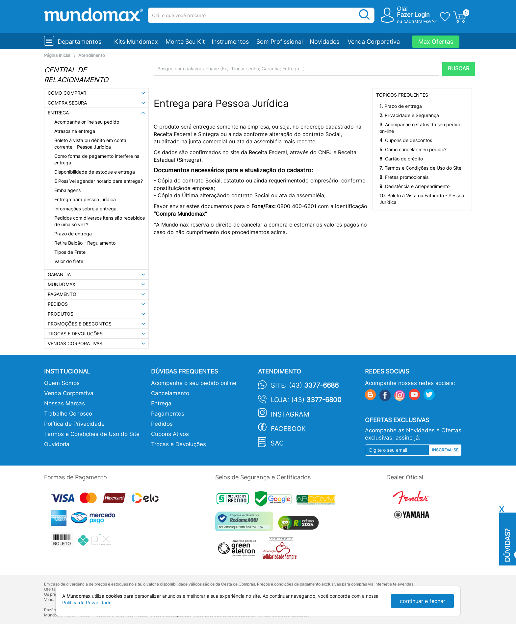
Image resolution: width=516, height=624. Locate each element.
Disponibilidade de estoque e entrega (94, 172)
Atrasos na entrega (74, 131)
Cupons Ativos (170, 434)
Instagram (290, 414)
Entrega (161, 403)
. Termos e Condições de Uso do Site (420, 168)
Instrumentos (230, 41)
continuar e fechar (422, 601)
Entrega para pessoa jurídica (85, 199)
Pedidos (162, 423)
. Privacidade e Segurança (409, 115)
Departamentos (79, 41)
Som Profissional (279, 41)
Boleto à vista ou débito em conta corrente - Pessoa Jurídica (90, 143)
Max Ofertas (435, 41)
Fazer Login (413, 14)
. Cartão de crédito (401, 158)
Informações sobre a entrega (85, 208)
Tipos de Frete (70, 252)
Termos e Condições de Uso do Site (92, 434)
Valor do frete (68, 261)
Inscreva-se (445, 449)
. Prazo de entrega (400, 106)
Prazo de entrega (73, 233)
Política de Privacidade (74, 423)
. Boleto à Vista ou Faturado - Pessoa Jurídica (421, 199)
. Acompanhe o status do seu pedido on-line (420, 128)
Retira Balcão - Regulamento (85, 243)
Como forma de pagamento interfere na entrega (97, 159)
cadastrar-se (417, 21)
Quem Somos (62, 383)
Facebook (288, 429)
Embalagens (67, 190)
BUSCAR (458, 68)
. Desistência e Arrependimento (414, 186)
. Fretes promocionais (403, 177)
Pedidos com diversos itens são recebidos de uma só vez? (99, 221)
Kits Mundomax (136, 41)
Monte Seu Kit (185, 41)
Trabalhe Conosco (68, 413)
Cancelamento (170, 393)
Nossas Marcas (64, 403)
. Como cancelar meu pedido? (413, 149)
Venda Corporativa (374, 41)
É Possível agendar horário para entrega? (98, 181)
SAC (277, 443)
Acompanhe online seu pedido (86, 122)
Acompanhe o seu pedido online (193, 383)
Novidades (324, 41)
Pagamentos (167, 413)
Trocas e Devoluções (178, 444)
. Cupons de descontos (405, 140)
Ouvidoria (56, 444)
